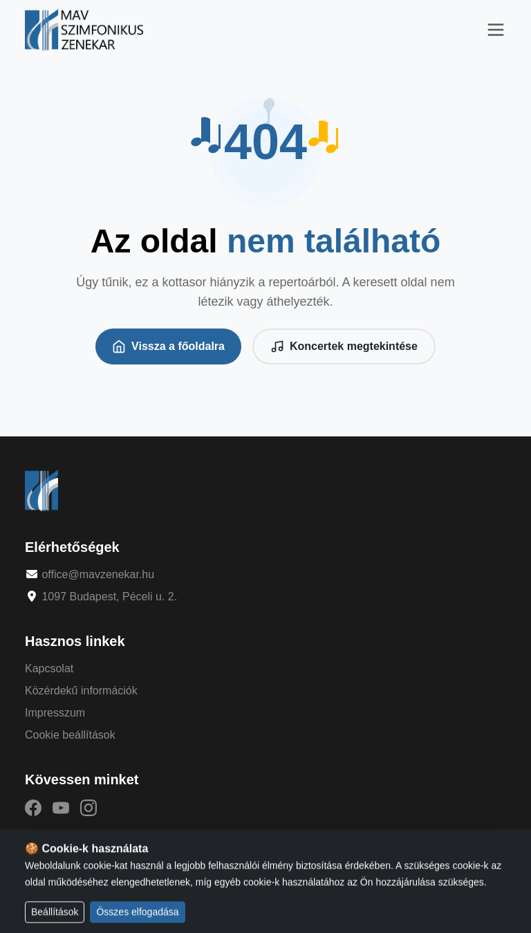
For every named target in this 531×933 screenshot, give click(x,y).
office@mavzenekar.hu (97, 574)
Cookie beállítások (70, 735)
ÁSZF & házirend (425, 874)
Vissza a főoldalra (168, 346)
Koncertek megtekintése (344, 346)
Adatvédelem (345, 874)
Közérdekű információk (81, 690)
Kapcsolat (49, 668)
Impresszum (55, 713)
